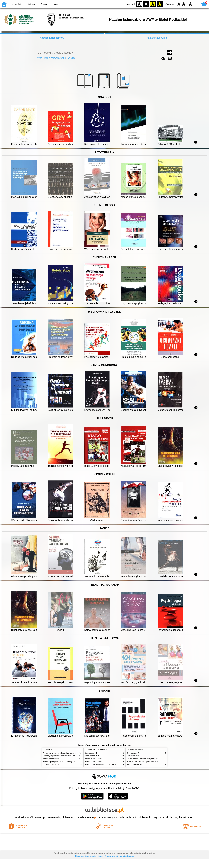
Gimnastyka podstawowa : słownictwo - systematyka (62, 756)
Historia (31, 4)
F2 (192, 3)
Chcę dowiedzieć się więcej (89, 856)
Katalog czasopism (157, 37)
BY (159, 3)
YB (153, 3)
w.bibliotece (88, 817)
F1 (184, 3)
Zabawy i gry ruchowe (51, 759)
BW (146, 3)
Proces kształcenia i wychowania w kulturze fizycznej (63, 753)
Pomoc (44, 4)
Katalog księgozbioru (52, 37)
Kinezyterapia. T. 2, (92, 756)
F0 (178, 3)
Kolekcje (71, 58)
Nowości (16, 4)
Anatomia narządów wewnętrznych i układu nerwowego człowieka (109, 764)
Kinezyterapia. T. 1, (92, 753)
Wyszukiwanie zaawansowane (51, 58)
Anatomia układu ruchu (93, 759)
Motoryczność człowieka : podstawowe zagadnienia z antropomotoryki (153, 762)
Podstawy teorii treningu (52, 764)
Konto (57, 4)
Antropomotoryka (133, 756)
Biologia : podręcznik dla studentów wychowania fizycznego (65, 762)
